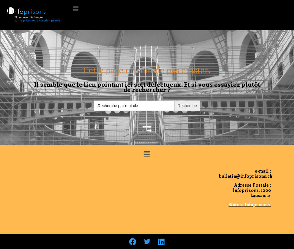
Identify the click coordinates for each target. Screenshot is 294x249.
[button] (75, 8)
